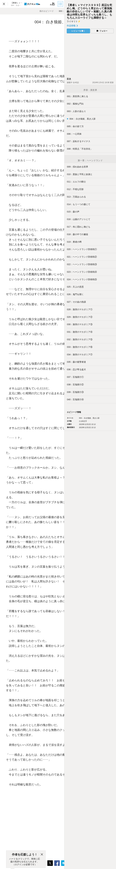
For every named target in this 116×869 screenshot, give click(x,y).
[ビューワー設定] (52, 4)
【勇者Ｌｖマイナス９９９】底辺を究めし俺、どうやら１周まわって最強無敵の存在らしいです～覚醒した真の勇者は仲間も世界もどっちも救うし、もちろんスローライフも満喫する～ (89, 11)
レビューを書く (78, 31)
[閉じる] (42, 854)
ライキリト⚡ (73, 21)
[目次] (60, 4)
